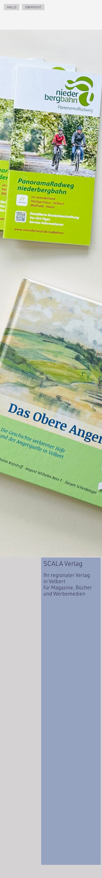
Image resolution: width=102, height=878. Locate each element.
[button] (92, 22)
